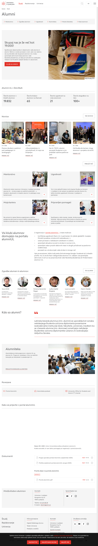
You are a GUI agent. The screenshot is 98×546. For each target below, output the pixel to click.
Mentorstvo (8, 22)
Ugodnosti (38, 22)
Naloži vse (65, 542)
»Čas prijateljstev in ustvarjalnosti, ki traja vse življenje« (34, 150)
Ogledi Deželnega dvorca (35, 523)
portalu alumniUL (52, 233)
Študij (21, 3)
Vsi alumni (89, 270)
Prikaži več (89, 164)
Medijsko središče (32, 529)
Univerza (40, 3)
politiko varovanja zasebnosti (63, 535)
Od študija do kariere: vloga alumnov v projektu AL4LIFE (83, 149)
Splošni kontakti (55, 530)
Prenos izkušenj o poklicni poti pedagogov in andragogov (11, 150)
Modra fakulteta (66, 22)
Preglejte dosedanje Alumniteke (16, 369)
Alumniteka (51, 22)
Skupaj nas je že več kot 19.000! (19, 44)
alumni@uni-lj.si (46, 505)
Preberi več (5, 155)
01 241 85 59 (44, 503)
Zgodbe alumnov (23, 22)
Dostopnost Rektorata (57, 532)
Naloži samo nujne (49, 542)
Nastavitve (33, 542)
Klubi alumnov (82, 22)
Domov (3, 8)
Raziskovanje (29, 3)
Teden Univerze (32, 526)
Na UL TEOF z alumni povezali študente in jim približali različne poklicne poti (58, 151)
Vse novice (89, 116)
